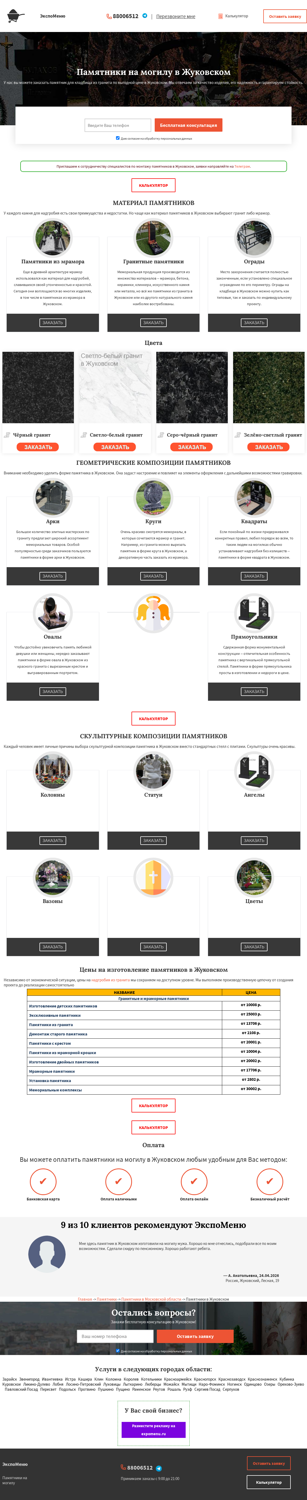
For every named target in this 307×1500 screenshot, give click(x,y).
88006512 (125, 16)
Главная (85, 1299)
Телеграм (242, 166)
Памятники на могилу (14, 1480)
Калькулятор (233, 15)
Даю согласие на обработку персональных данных (154, 138)
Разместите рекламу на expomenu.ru (153, 1429)
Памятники (107, 1299)
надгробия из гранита (110, 979)
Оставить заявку (285, 16)
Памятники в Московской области (151, 1299)
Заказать (53, 322)
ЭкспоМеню (15, 1464)
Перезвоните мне (175, 16)
